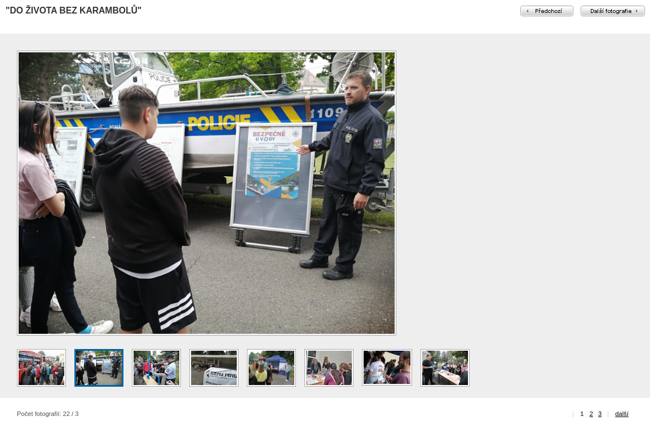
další (622, 413)
